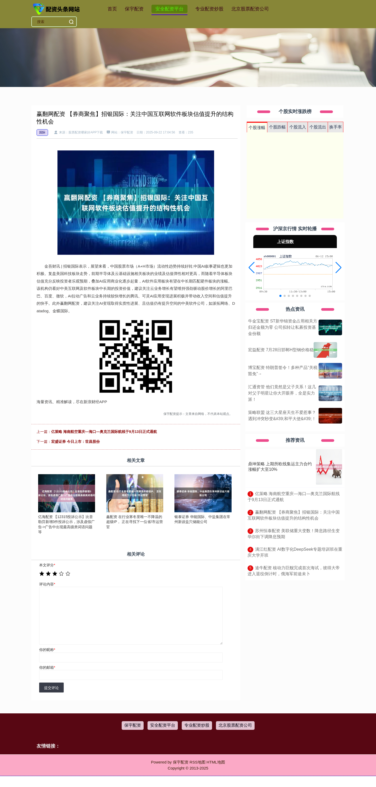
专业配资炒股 (209, 8)
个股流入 (297, 127)
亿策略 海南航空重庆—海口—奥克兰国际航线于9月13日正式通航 (104, 432)
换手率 (335, 127)
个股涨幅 (257, 127)
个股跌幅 (277, 127)
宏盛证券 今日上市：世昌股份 (75, 441)
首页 (112, 8)
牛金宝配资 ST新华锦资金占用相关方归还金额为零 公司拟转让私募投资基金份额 (282, 327)
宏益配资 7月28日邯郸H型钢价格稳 (281, 350)
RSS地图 (197, 762)
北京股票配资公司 (250, 8)
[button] (251, 267)
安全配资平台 (169, 8)
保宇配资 (134, 8)
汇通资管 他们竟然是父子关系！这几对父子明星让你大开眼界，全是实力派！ (282, 393)
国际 (42, 132)
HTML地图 (216, 762)
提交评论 (51, 688)
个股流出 (317, 127)
